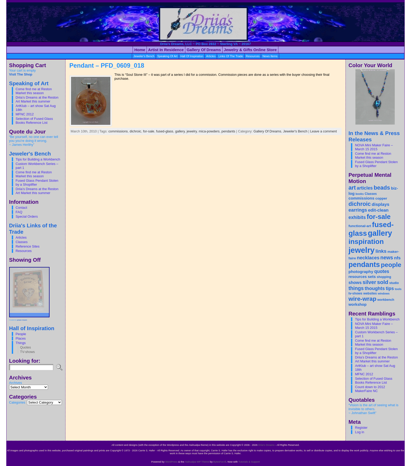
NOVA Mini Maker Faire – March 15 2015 (374, 147)
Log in (359, 432)
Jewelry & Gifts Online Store (250, 49)
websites (370, 293)
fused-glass (164, 131)
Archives (15, 383)
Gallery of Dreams (204, 49)
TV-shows (27, 352)
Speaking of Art (167, 56)
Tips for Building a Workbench (38, 159)
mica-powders (209, 131)
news (386, 257)
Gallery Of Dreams (267, 131)
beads (382, 187)
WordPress (171, 461)
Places (21, 338)
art (352, 187)
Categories (17, 402)
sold (382, 282)
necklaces (368, 257)
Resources (24, 251)
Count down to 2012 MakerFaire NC (370, 389)
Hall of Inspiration (191, 56)
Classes (22, 242)
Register (361, 428)
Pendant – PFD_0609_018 (106, 65)
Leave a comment (323, 131)
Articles (21, 237)
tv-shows (355, 293)
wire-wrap (362, 298)
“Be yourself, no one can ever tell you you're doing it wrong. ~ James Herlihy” (33, 141)
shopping (384, 277)
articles (210, 56)
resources (253, 56)
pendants (228, 131)
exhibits (357, 217)
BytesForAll (219, 461)
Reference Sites (28, 246)
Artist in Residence (166, 49)
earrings (357, 210)
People (21, 334)
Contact (21, 208)
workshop (357, 304)
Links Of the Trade (230, 56)
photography (360, 271)
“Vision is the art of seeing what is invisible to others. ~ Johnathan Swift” (373, 409)
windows (384, 293)
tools (398, 289)
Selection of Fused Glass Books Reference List (34, 121)
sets (372, 276)
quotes (381, 271)
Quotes (25, 347)
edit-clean (378, 210)
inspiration (366, 241)
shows (354, 282)
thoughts (375, 288)
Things (21, 343)
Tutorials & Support (249, 461)
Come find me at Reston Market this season (34, 91)
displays (380, 204)
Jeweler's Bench (143, 56)
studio (394, 283)
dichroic (135, 131)
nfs (397, 257)
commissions (118, 131)
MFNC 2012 (25, 114)
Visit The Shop (21, 74)
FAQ (19, 212)
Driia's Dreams (266, 444)
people (391, 264)
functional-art (359, 226)
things (356, 288)
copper (381, 198)
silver (369, 282)
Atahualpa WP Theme (197, 461)
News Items (269, 56)
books (359, 193)
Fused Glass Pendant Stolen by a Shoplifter (37, 182)
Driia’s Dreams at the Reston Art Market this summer (37, 99)
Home (139, 49)
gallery (180, 131)
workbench (385, 300)
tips (390, 288)
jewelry (192, 131)
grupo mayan (22, 320)
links (380, 251)
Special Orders (27, 216)
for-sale (148, 131)
